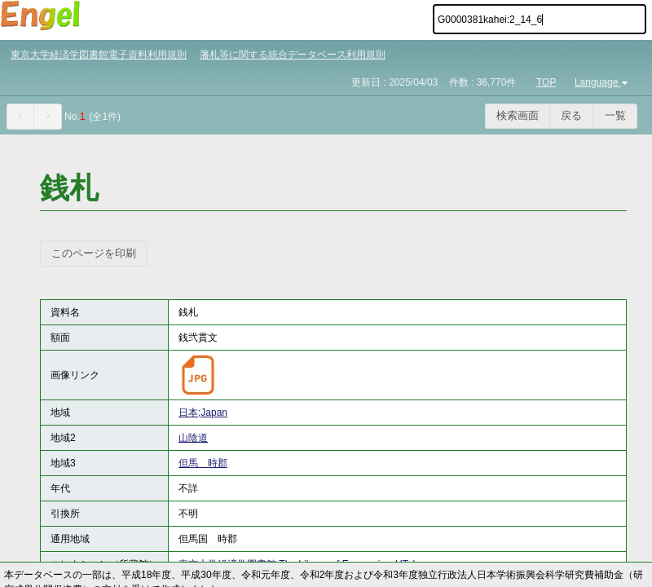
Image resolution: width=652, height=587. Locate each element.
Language (603, 82)
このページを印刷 (93, 253)
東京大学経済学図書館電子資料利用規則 (99, 54)
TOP (546, 82)
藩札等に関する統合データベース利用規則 (292, 54)
